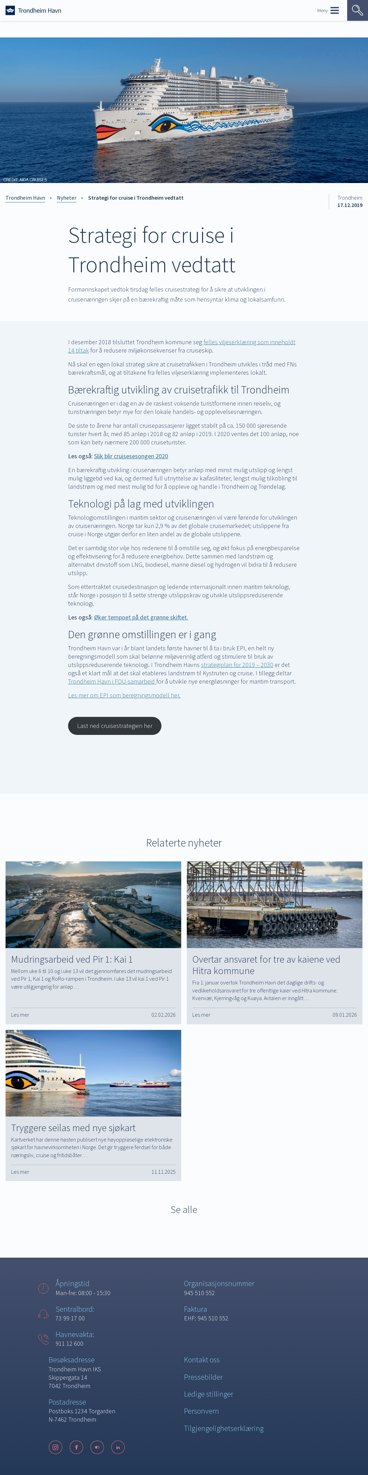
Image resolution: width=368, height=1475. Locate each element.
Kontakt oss (202, 1359)
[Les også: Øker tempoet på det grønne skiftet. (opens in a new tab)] (141, 617)
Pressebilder (203, 1377)
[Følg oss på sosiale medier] (90, 1447)
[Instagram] (55, 1447)
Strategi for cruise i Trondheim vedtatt (136, 197)
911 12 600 (69, 1343)
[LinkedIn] (118, 1447)
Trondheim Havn (25, 197)
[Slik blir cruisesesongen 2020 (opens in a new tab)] (131, 456)
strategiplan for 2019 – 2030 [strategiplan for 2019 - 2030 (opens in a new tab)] (237, 665)
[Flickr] (97, 1447)
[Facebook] (76, 1447)
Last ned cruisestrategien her (114, 726)
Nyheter (66, 197)
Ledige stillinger (208, 1394)
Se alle (184, 1209)
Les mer (20, 1014)
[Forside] (33, 10)
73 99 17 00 (70, 1318)
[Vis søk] (357, 10)
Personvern (201, 1411)
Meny (328, 10)
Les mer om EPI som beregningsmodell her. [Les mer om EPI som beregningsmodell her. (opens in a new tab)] (124, 695)
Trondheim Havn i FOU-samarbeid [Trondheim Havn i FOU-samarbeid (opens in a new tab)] (112, 681)
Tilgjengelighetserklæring (224, 1428)
